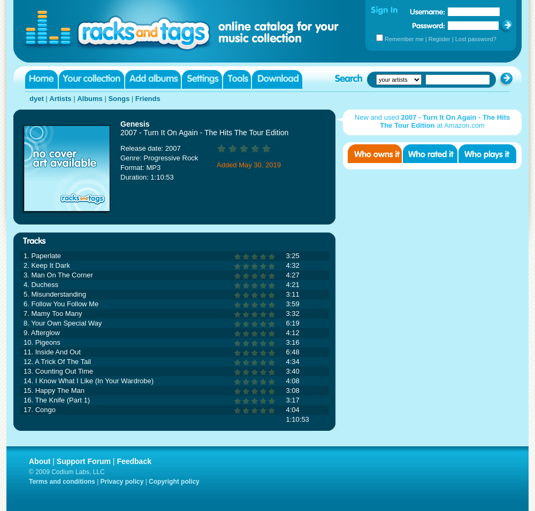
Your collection (91, 79)
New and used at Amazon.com (432, 121)
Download (277, 79)
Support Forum (84, 461)
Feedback (134, 461)
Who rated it (430, 153)
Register (439, 39)
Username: (427, 11)
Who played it (487, 153)
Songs (118, 99)
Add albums (153, 79)
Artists (60, 99)
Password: (428, 25)
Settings (202, 79)
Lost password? (475, 39)
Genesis (134, 124)
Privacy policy (122, 481)
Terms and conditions (62, 481)
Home (41, 79)
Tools (237, 79)
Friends (147, 99)
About (39, 461)
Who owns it (375, 153)
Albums (90, 99)
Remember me (404, 39)
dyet (36, 99)
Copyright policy (174, 481)
